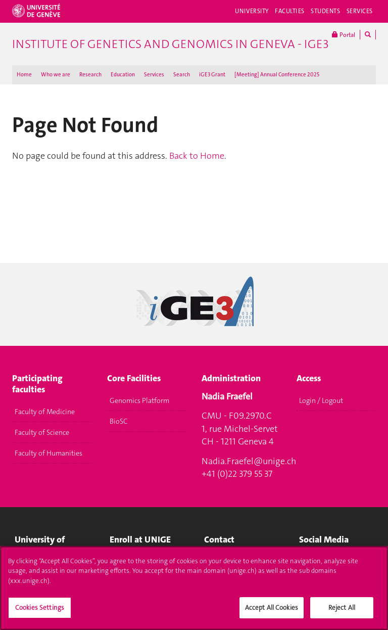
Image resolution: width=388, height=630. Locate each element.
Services (360, 11)
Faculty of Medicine (45, 411)
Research (90, 74)
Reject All (341, 611)
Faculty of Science (42, 432)
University (252, 11)
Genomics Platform (139, 400)
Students (326, 11)
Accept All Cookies (271, 611)
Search (181, 74)
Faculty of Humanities (48, 453)
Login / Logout (321, 400)
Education (123, 74)
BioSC (118, 421)
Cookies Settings (39, 611)
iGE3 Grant (212, 74)
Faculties (290, 11)
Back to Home (196, 156)
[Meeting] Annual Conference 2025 (276, 74)
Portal (343, 34)
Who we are (55, 74)
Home (24, 74)
